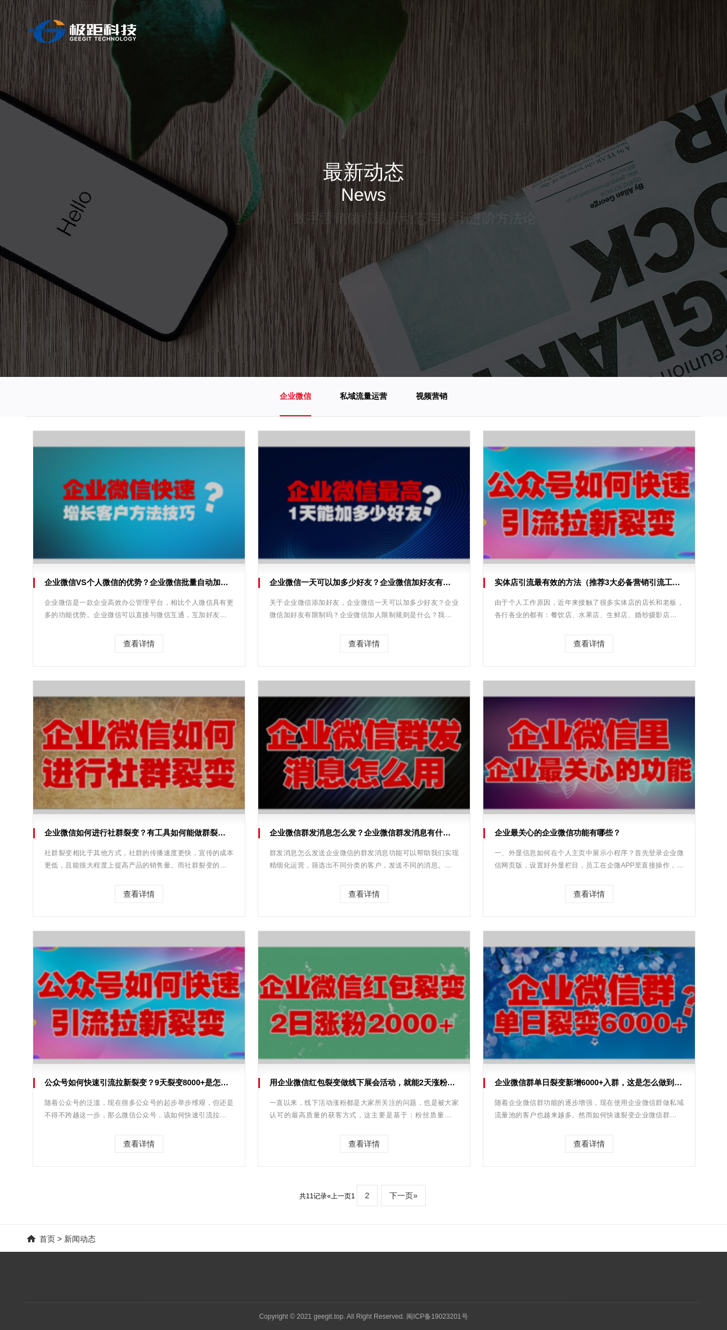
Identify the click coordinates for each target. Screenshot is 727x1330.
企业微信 (295, 396)
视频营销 (431, 396)
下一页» (403, 1195)
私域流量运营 (363, 396)
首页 (47, 1238)
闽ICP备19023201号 (437, 1316)
